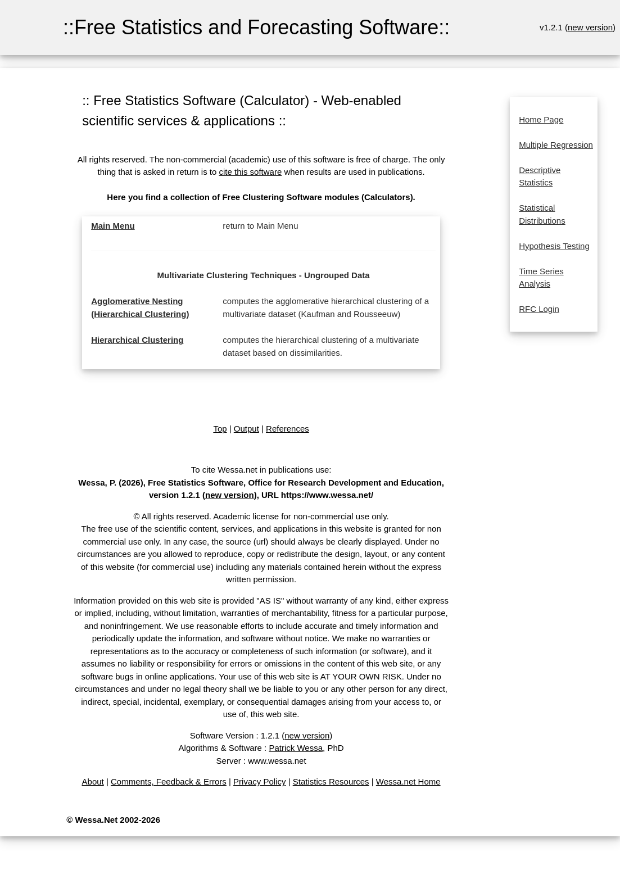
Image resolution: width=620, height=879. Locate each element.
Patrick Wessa (296, 748)
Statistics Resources (331, 781)
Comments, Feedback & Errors (169, 781)
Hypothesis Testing (554, 246)
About (93, 781)
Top (220, 428)
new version (590, 27)
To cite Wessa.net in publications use (260, 469)
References (287, 428)
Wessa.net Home (408, 781)
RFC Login (539, 309)
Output (246, 428)
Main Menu (113, 225)
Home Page (541, 119)
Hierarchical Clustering (137, 340)
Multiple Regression (556, 144)
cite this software (250, 171)
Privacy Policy (259, 781)
